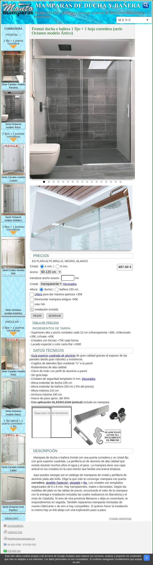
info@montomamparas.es (21, 538)
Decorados (70, 284)
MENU (125, 20)
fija (85, 482)
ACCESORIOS (15, 526)
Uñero (38, 294)
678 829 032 (14, 551)
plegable (75, 482)
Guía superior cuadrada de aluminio (53, 355)
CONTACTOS (14, 532)
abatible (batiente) (57, 482)
